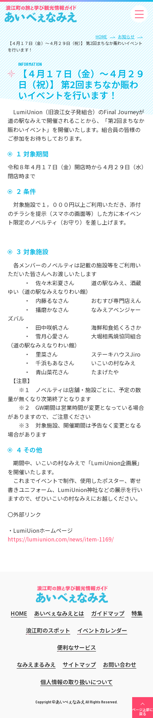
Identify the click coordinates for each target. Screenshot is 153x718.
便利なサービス (76, 647)
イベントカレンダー (102, 630)
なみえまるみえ (36, 664)
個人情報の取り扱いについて (76, 682)
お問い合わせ (119, 664)
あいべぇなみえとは (59, 613)
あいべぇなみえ (41, 14)
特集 (137, 613)
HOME (101, 36)
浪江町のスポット (48, 630)
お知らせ (126, 36)
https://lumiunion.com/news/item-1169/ (61, 539)
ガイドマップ (107, 613)
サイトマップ (79, 664)
